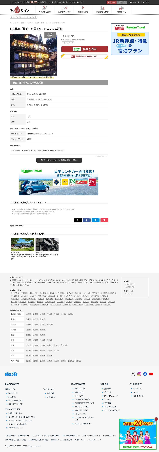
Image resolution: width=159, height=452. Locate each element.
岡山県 (42, 350)
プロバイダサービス (82, 399)
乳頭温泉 (61, 293)
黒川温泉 (103, 302)
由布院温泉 (89, 305)
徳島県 (28, 356)
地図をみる (68, 43)
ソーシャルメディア (112, 410)
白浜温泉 (23, 302)
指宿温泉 (107, 305)
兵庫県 (49, 345)
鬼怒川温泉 (42, 296)
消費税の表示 (23, 435)
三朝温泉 (60, 302)
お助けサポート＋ (15, 413)
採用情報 (107, 403)
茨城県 (42, 319)
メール (136, 392)
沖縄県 (78, 361)
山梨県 (28, 330)
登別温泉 (24, 293)
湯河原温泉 (95, 296)
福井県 (42, 335)
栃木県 (28, 319)
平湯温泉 (87, 299)
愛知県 (42, 340)
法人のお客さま (78, 383)
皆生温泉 (77, 302)
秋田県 (56, 314)
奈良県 (56, 345)
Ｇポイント (129, 294)
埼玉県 (28, 324)
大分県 (56, 361)
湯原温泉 (86, 302)
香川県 (35, 356)
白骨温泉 (69, 296)
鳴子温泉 (70, 293)
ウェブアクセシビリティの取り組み (46, 435)
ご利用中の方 (136, 383)
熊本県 (49, 361)
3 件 (72, 36)
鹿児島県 (71, 361)
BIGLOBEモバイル (16, 400)
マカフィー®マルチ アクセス (84, 418)
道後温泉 (40, 302)
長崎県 (42, 361)
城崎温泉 (106, 299)
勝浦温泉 (31, 302)
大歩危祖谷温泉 (77, 305)
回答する (111, 2)
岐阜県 (35, 340)
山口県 (56, 350)
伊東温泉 (104, 296)
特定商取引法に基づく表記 (15, 439)
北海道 (28, 314)
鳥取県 (28, 350)
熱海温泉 (99, 305)
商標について (80, 439)
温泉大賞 (50, 393)
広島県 (49, 350)
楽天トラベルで (59, 160)
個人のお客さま (12, 383)
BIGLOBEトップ (94, 439)
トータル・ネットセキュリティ (21, 420)
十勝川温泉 (34, 293)
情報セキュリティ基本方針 (61, 439)
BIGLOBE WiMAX (15, 404)
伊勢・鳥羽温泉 (55, 305)
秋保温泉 (78, 293)
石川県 (35, 335)
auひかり (12, 397)
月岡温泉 (77, 296)
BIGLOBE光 (13, 393)
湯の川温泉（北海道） (48, 293)
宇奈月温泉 (69, 299)
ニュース (107, 399)
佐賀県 (35, 361)
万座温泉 (24, 296)
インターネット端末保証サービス (22, 416)
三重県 (49, 340)
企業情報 (104, 383)
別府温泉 (94, 302)
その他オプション (15, 427)
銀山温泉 (104, 293)
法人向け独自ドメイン (83, 423)
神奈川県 (50, 324)
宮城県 (49, 314)
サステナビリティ (111, 396)
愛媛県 (42, 356)
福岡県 (28, 361)
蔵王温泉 (95, 293)
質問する (122, 2)
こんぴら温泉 (50, 302)
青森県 (35, 314)
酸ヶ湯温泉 (15, 305)
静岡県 (28, 340)
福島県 (70, 314)
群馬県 (35, 319)
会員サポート (138, 396)
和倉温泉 (41, 299)
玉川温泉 (24, 305)
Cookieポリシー (109, 435)
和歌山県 (64, 345)
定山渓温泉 (15, 293)
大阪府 (42, 345)
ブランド (107, 392)
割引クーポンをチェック (84, 56)
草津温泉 (113, 293)
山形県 (63, 314)
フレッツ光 (79, 396)
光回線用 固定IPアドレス (84, 403)
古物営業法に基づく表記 (38, 439)
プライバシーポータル (91, 435)
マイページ (134, 2)
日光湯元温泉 (34, 305)
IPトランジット (81, 414)
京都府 (35, 345)
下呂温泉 (78, 299)
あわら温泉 (59, 299)
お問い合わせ (10, 435)
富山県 (28, 335)
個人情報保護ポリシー (71, 435)
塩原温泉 (51, 296)
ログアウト (145, 2)
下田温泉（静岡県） (28, 299)
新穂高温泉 (96, 299)
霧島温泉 (111, 302)
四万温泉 (33, 296)
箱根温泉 (44, 305)
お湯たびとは (130, 284)
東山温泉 (87, 293)
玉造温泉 (69, 302)
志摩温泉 (66, 305)
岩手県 (42, 314)
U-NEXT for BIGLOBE (18, 424)
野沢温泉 (60, 296)
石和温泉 (86, 296)
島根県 (35, 350)
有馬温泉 (14, 302)
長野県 (35, 330)
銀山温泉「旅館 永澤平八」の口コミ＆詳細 (36, 28)
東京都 (42, 324)
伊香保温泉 (15, 296)
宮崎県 (63, 361)
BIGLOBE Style (110, 406)
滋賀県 (28, 345)
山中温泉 (49, 299)
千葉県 (35, 324)
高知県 (49, 356)
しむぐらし (51, 397)
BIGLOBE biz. (80, 388)
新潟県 (42, 330)
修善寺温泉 (15, 299)
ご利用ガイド (130, 287)
